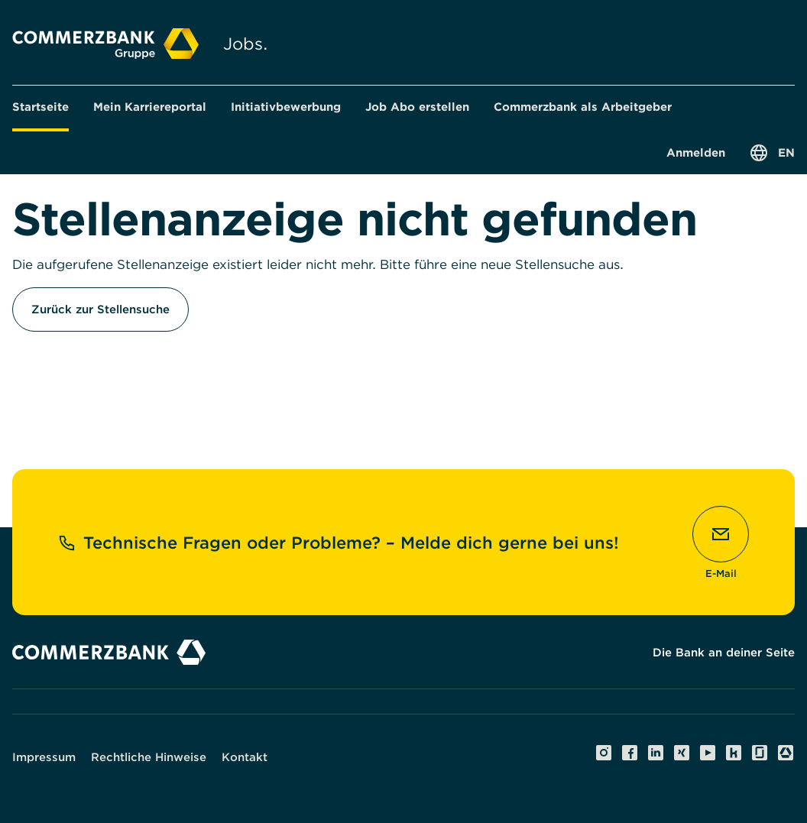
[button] (149, 107)
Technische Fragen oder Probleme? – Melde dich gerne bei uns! (338, 542)
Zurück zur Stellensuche (100, 309)
